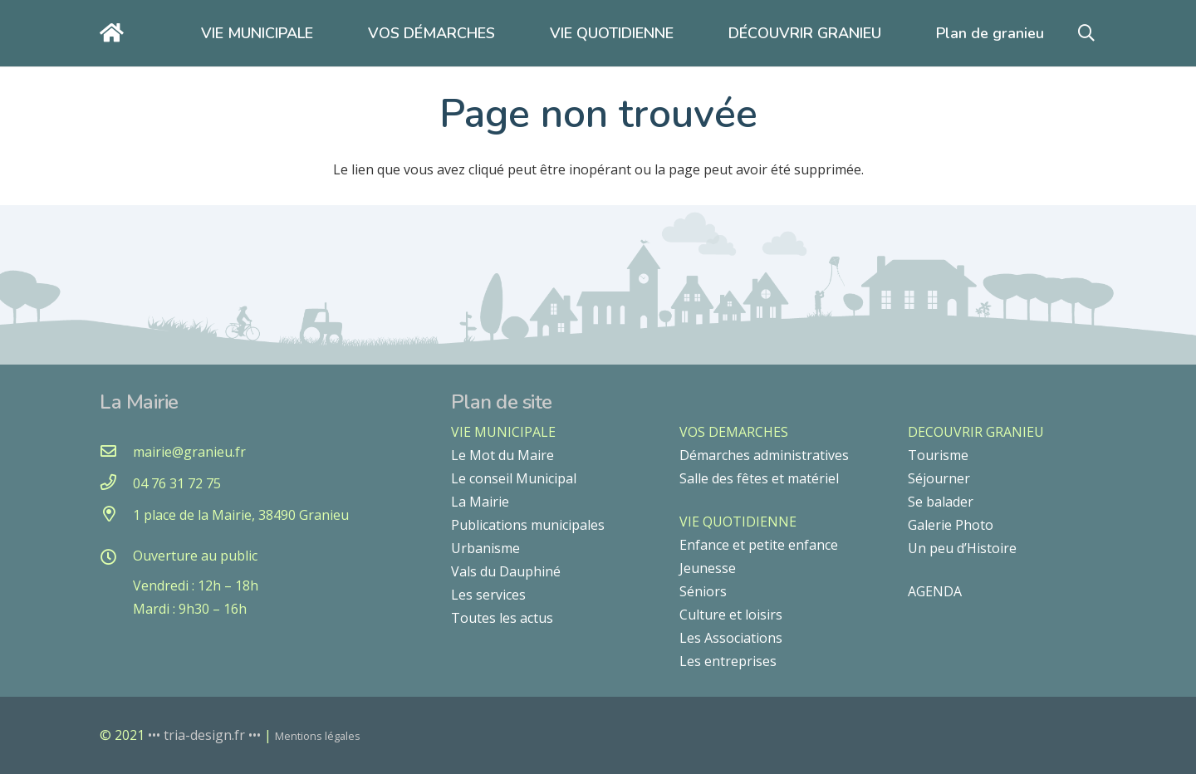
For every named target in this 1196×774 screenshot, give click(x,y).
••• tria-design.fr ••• (206, 735)
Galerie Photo (950, 525)
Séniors (703, 591)
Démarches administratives (764, 455)
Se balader (940, 501)
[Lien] (116, 32)
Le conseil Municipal (513, 478)
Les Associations (730, 638)
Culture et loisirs (730, 614)
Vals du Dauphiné (506, 571)
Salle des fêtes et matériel (759, 478)
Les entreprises (728, 661)
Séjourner (939, 478)
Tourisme (938, 455)
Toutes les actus (502, 618)
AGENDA (935, 591)
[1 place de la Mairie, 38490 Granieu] (116, 515)
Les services (488, 594)
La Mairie (480, 501)
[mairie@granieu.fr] (116, 451)
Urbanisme (485, 548)
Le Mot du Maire (502, 455)
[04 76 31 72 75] (116, 483)
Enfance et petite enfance (758, 545)
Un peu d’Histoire (962, 548)
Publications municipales (528, 525)
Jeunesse (707, 568)
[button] (1086, 33)
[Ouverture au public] (116, 558)
